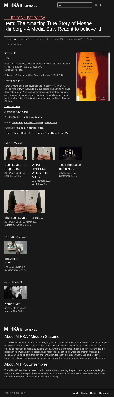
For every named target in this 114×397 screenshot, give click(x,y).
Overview (11, 39)
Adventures (17, 122)
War (67, 133)
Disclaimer (104, 393)
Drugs (31, 133)
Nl (96, 5)
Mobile (76, 393)
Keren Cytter (10, 53)
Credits (93, 393)
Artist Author (22, 112)
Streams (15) (41, 39)
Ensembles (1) (75, 39)
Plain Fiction (51, 122)
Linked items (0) (14, 44)
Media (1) (25, 39)
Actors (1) (91, 39)
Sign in (84, 393)
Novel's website (12, 106)
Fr (107, 5)
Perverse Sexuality (45, 133)
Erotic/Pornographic (33, 122)
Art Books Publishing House (29, 128)
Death (24, 133)
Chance (16, 133)
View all (18, 143)
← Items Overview (24, 17)
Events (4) (58, 39)
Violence (59, 133)
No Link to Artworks (32, 117)
